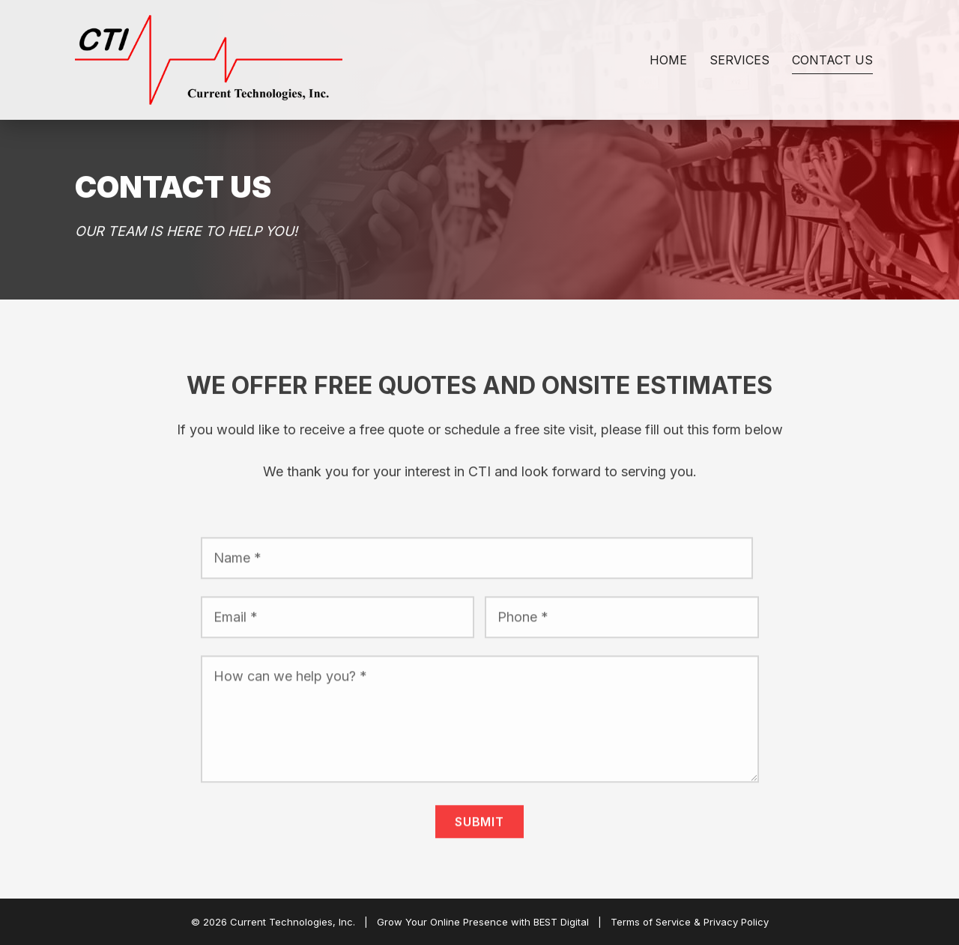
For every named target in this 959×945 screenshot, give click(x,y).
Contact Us (832, 59)
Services (739, 59)
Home (668, 59)
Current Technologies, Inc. (292, 922)
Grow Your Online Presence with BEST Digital (483, 922)
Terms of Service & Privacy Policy (690, 922)
